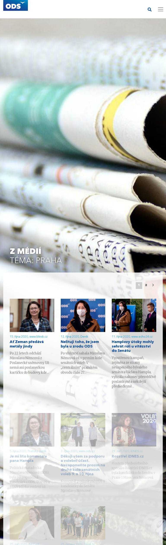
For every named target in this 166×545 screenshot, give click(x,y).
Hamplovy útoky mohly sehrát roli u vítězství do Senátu (133, 347)
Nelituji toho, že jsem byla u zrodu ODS (80, 345)
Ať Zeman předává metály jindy (27, 345)
